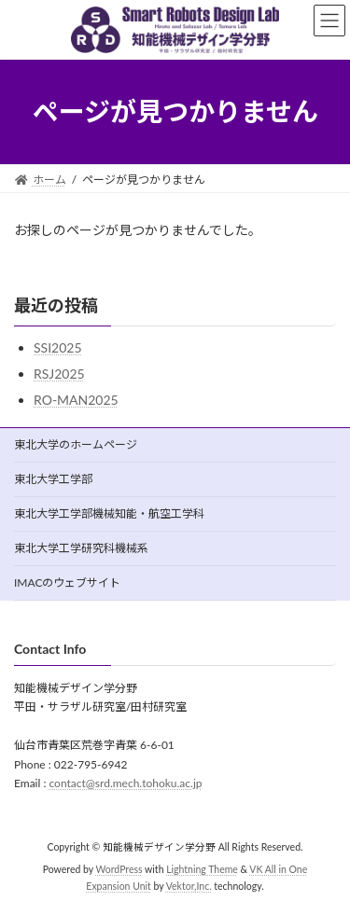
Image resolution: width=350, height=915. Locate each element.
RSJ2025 (59, 373)
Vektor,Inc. (189, 887)
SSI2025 (58, 347)
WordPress (119, 870)
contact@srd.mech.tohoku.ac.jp (125, 784)
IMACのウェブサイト (67, 582)
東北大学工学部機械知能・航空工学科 (109, 513)
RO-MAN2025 (76, 400)
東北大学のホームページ (75, 444)
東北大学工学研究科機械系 (81, 548)
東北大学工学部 (53, 479)
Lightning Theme (202, 870)
